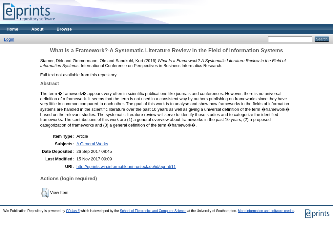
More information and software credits (266, 211)
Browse (64, 29)
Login (9, 39)
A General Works (92, 143)
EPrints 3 (73, 211)
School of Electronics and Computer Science (153, 211)
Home (12, 29)
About (37, 29)
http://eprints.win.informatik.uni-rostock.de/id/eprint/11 (126, 166)
